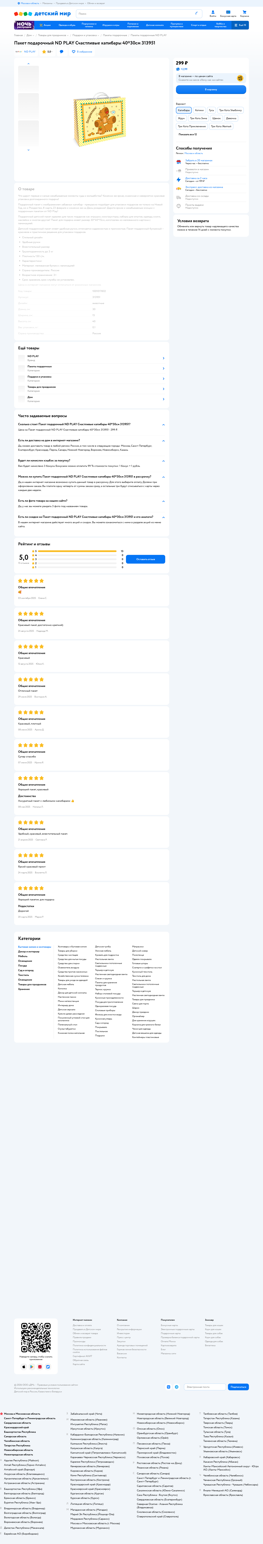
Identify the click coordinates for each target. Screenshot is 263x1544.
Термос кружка (103, 989)
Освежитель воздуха (68, 967)
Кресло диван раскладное (71, 1013)
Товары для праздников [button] (32, 984)
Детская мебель (66, 984)
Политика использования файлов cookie (90, 1351)
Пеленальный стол (67, 1024)
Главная (18, 35)
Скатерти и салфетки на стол (147, 967)
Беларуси (57, 1391)
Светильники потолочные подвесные (108, 964)
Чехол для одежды (141, 1029)
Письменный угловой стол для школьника (73, 1019)
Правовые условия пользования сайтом (57, 1384)
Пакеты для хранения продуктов (106, 984)
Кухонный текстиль (142, 971)
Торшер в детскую (104, 970)
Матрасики (138, 946)
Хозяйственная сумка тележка (73, 976)
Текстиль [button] (23, 975)
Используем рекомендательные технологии (37, 1388)
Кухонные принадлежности (109, 998)
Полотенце (138, 955)
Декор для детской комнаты (72, 992)
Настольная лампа (104, 959)
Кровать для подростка (107, 955)
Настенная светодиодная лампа (111, 974)
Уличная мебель (103, 951)
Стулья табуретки (67, 1029)
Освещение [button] (25, 961)
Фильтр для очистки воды (108, 1014)
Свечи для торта (140, 1003)
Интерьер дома (66, 1005)
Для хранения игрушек (143, 1020)
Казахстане (44, 1391)
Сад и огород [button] (26, 970)
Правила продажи (82, 1337)
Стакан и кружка (103, 978)
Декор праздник (140, 1012)
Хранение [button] (24, 989)
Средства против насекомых (72, 971)
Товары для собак (214, 1333)
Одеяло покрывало (142, 959)
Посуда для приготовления (109, 1002)
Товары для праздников (52, 35)
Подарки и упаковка (84, 35)
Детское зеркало (66, 1009)
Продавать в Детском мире (87, 1329)
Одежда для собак (214, 1341)
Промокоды (79, 1341)
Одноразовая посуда (105, 1006)
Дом (29, 35)
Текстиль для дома (141, 976)
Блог (163, 1349)
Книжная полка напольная (71, 1033)
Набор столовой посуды (108, 993)
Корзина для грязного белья (146, 1024)
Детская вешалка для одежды (147, 1033)
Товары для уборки (67, 951)
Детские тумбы (103, 946)
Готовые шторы (140, 963)
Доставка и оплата (82, 1325)
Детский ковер (140, 951)
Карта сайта (79, 1364)
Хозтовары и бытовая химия (72, 946)
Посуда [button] (22, 965)
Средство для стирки (69, 963)
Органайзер (138, 1016)
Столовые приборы (105, 1010)
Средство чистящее (68, 955)
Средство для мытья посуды (72, 959)
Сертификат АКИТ (82, 1356)
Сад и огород (102, 1023)
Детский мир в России (25, 1391)
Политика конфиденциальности (89, 1345)
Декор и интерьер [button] (28, 951)
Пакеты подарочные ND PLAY (149, 35)
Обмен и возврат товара (85, 1333)
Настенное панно (67, 997)
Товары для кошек (214, 1325)
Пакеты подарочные (115, 35)
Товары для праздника (143, 999)
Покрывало (101, 1027)
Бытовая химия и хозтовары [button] (34, 947)
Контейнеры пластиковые (145, 1037)
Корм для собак (213, 1337)
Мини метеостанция (68, 1001)
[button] (240, 25)
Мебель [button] (22, 956)
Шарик (135, 1008)
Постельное (101, 1031)
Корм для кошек (213, 1329)
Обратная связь (81, 1360)
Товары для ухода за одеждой (73, 980)
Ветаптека (210, 1345)
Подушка (99, 1035)
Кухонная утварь (103, 1018)
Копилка (62, 988)
